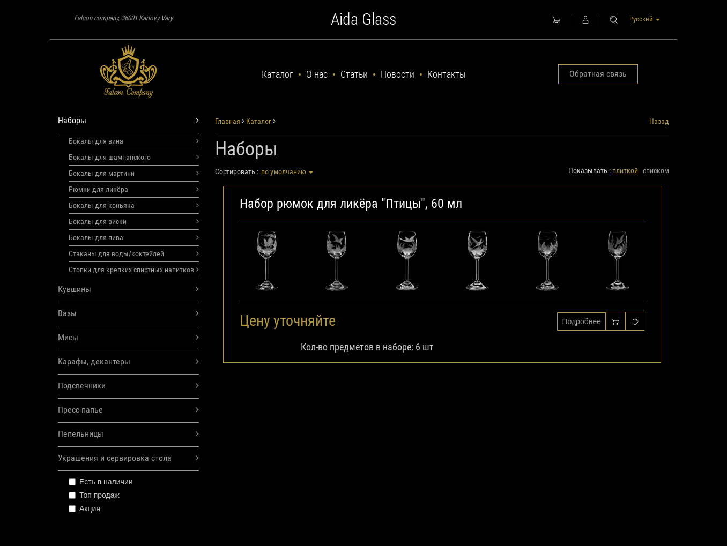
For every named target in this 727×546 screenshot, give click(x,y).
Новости (397, 74)
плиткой (625, 170)
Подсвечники (128, 386)
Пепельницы (128, 434)
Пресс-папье (128, 410)
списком (656, 170)
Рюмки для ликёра (134, 189)
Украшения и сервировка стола (128, 458)
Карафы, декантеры (128, 362)
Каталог (277, 74)
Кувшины (128, 289)
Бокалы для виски (134, 221)
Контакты (446, 74)
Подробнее (581, 321)
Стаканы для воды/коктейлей (134, 253)
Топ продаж (94, 495)
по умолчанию (287, 171)
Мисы (128, 338)
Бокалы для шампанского (134, 157)
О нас (317, 74)
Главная (227, 121)
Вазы (128, 314)
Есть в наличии (101, 481)
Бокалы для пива (134, 237)
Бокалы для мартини (134, 173)
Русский (644, 19)
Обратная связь (598, 74)
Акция (84, 508)
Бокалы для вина (134, 141)
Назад (659, 121)
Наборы (128, 121)
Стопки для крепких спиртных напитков (134, 269)
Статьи (354, 74)
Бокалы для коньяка (134, 205)
